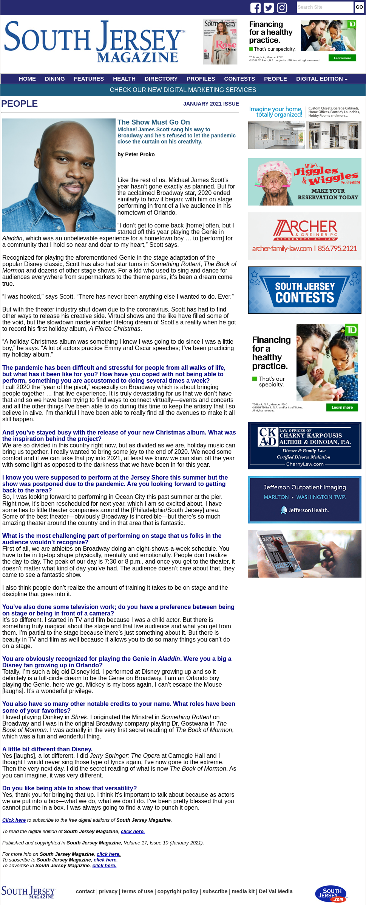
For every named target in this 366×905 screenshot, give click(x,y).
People (19, 103)
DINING (55, 78)
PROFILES (201, 78)
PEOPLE (275, 78)
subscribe (214, 891)
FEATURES (89, 78)
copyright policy (178, 891)
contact (85, 891)
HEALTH (124, 78)
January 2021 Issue (211, 104)
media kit (243, 891)
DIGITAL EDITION (322, 78)
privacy (108, 891)
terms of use (137, 891)
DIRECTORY (161, 78)
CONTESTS (239, 78)
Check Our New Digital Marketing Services (183, 90)
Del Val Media (275, 891)
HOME (27, 78)
